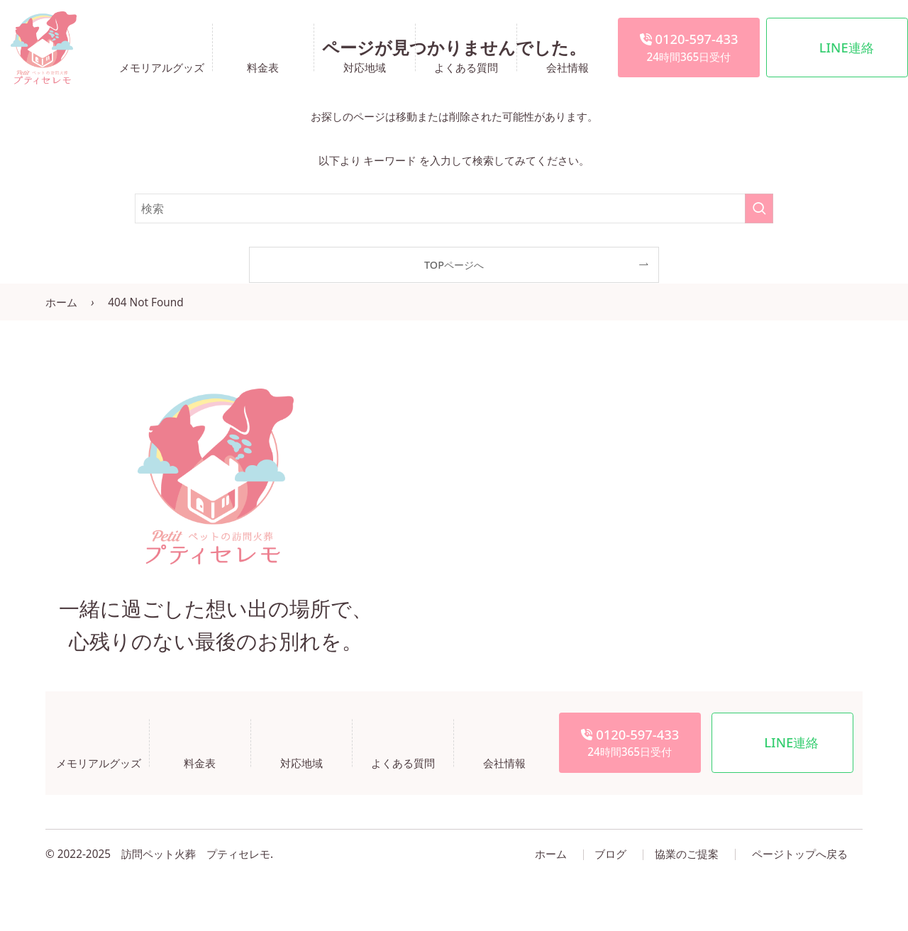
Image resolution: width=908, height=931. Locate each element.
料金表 (263, 66)
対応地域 (364, 66)
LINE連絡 (846, 47)
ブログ (610, 854)
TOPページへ (454, 265)
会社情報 (567, 66)
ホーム (61, 302)
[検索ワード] (454, 208)
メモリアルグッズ (161, 66)
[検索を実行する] (759, 208)
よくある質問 (466, 66)
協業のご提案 (687, 854)
